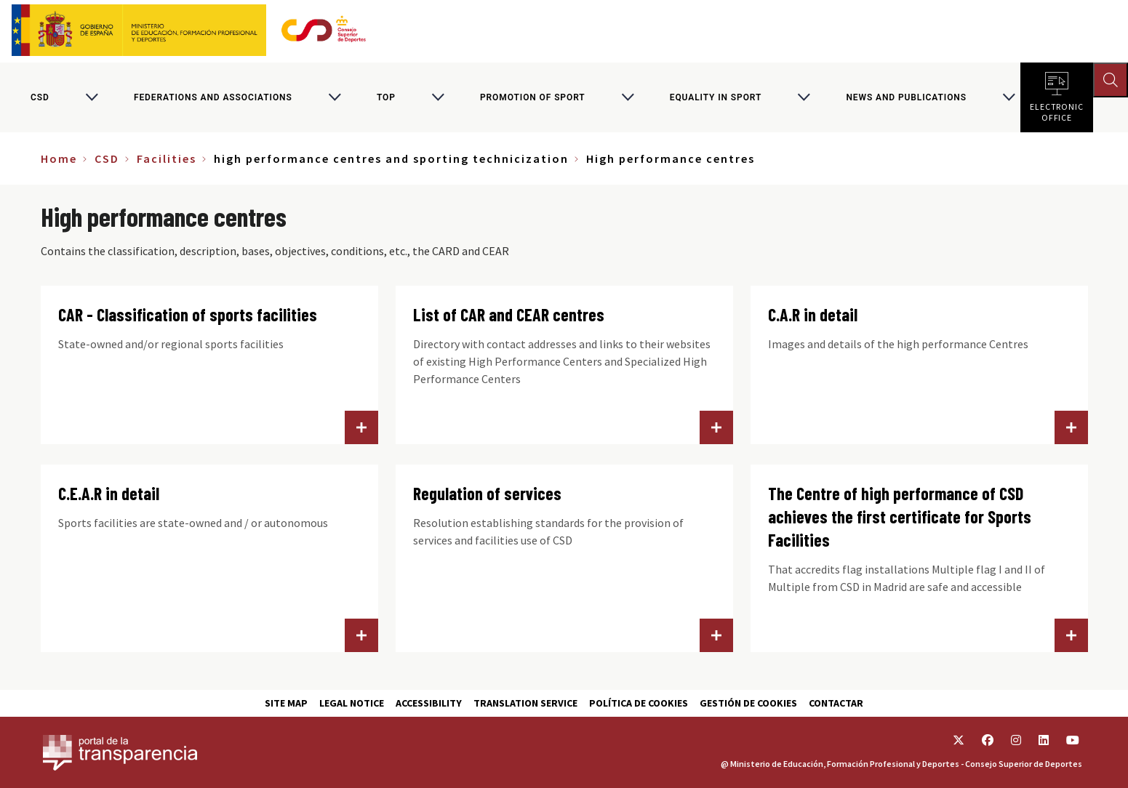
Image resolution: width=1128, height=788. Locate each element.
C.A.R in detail (812, 314)
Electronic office (1057, 109)
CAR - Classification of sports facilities (187, 314)
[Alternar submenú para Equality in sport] (803, 97)
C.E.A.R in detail (108, 493)
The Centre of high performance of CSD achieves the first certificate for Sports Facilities (899, 516)
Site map (286, 702)
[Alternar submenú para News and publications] (1008, 97)
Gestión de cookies (748, 702)
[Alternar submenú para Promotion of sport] (627, 97)
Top (386, 97)
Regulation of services (487, 493)
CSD (40, 97)
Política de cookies (638, 702)
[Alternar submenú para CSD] (91, 97)
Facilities (166, 158)
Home (59, 158)
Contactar (836, 702)
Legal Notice (351, 702)
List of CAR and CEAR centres (508, 314)
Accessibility (429, 702)
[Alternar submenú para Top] (437, 97)
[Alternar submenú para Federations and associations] (334, 97)
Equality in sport (716, 97)
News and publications (906, 97)
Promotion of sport (532, 97)
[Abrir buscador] (1110, 80)
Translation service (525, 702)
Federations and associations (213, 97)
